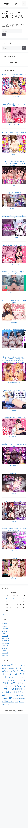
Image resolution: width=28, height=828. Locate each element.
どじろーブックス (14, 125)
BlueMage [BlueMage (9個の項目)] (8, 665)
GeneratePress (14, 712)
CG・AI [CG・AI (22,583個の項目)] (13, 665)
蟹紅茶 (14, 493)
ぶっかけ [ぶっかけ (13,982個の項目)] (17, 671)
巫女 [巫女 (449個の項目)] (23, 692)
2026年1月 (5, 636)
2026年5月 (5, 626)
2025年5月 (5, 655)
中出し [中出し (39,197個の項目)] (7, 689)
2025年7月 (5, 650)
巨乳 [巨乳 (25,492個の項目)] (20, 692)
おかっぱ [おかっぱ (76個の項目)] (13, 668)
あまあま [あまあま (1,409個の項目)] (20, 665)
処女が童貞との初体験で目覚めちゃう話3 (14, 245)
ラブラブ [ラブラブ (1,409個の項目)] (14, 686)
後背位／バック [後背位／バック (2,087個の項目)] (8, 695)
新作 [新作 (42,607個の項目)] (11, 698)
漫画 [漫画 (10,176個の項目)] (20, 698)
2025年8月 (5, 648)
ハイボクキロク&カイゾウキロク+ (14, 501)
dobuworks (14, 550)
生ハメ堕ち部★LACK (14, 382)
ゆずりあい (14, 322)
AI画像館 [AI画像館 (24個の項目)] (4, 665)
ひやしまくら (14, 292)
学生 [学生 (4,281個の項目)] (15, 692)
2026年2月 (5, 633)
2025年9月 (5, 645)
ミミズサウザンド (14, 96)
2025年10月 (5, 643)
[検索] (4, 34)
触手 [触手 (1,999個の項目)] (12, 701)
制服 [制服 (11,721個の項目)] (17, 689)
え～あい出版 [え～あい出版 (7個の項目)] (8, 668)
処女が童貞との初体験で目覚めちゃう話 (14, 417)
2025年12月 (5, 638)
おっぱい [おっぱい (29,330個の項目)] (20, 668)
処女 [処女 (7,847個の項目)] (13, 689)
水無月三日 (14, 578)
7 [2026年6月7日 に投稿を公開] (23, 598)
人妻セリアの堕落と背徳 (14, 193)
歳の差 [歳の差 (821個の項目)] (15, 698)
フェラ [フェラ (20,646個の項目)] (16, 683)
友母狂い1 (14, 558)
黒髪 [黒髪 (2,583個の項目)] (7, 704)
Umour (14, 154)
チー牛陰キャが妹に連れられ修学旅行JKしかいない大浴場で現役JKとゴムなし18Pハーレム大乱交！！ (14, 163)
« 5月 (3, 615)
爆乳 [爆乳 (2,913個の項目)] (24, 698)
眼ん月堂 (14, 521)
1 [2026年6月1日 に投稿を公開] (3, 598)
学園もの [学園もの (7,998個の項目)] (9, 692)
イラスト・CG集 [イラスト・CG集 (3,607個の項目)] (10, 674)
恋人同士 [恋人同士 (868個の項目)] (17, 695)
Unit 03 (14, 410)
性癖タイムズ (14, 208)
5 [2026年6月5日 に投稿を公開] (16, 598)
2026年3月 (5, 631)
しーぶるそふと (14, 238)
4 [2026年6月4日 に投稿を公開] (13, 598)
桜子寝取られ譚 (14, 473)
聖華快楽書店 (14, 466)
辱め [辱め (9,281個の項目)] (16, 701)
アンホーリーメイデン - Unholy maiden (14, 390)
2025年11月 (5, 641)
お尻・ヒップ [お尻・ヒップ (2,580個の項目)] (7, 671)
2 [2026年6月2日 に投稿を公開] (6, 598)
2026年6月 (5, 624)
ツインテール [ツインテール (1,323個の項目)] (17, 680)
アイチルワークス (14, 349)
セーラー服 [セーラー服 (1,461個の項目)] (8, 680)
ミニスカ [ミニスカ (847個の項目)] (7, 686)
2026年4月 (5, 628)
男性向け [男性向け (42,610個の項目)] (6, 701)
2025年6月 (5, 653)
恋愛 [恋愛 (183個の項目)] (22, 695)
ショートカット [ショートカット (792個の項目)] (12, 677)
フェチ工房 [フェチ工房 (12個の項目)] (11, 683)
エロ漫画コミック (9, 3)
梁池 (14, 185)
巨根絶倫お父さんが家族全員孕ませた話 (14, 329)
